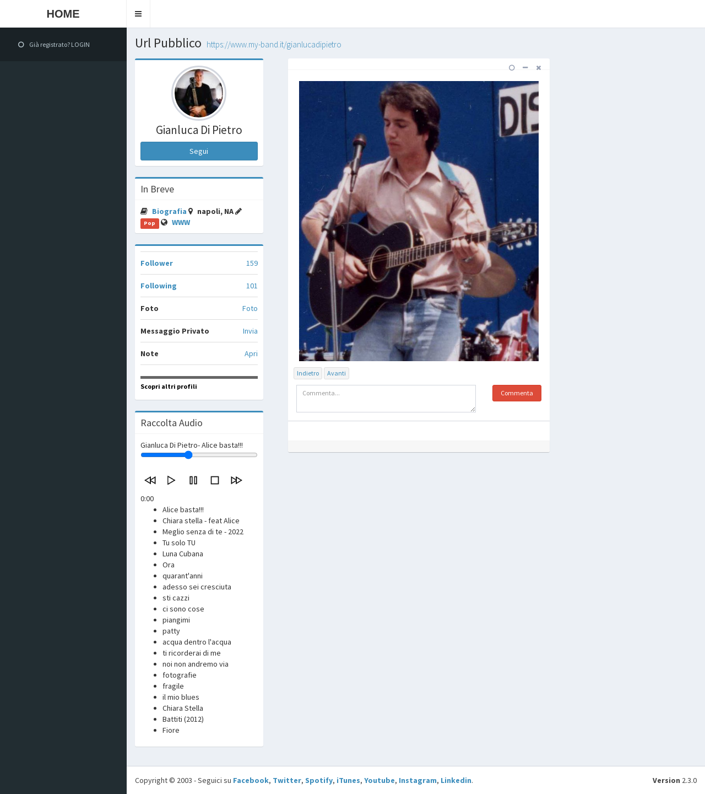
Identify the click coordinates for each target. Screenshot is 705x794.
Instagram (418, 780)
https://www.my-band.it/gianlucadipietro (274, 44)
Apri (251, 353)
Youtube (379, 780)
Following (158, 286)
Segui (198, 151)
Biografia (170, 211)
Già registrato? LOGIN (54, 44)
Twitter (287, 780)
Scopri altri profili (168, 386)
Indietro (308, 373)
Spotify (319, 780)
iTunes (348, 780)
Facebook (251, 780)
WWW (181, 222)
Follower (156, 263)
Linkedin (456, 780)
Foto (250, 308)
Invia (250, 331)
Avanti (336, 373)
